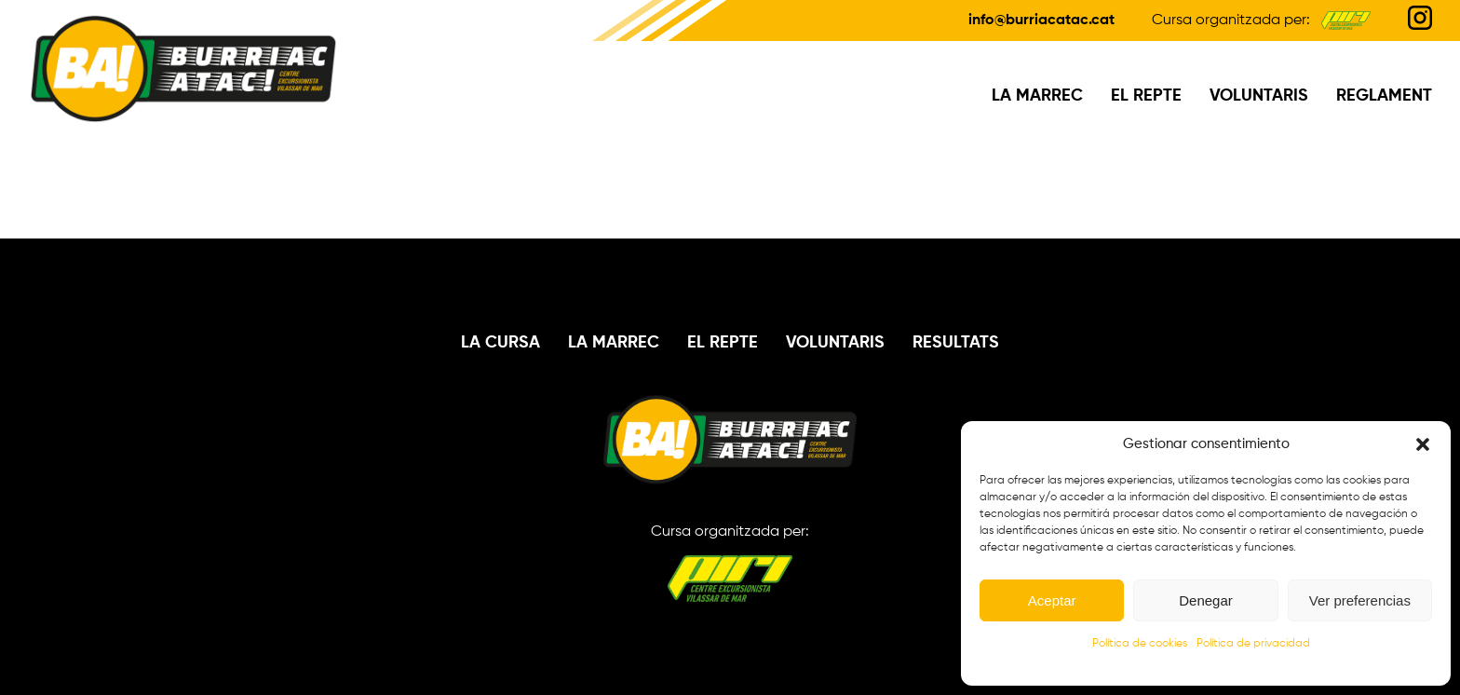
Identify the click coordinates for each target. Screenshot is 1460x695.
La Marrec (1037, 96)
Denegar (1206, 600)
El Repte (1146, 96)
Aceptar (1052, 600)
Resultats (955, 342)
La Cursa (500, 342)
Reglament (1384, 96)
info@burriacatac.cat (1041, 20)
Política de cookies (1139, 643)
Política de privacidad (1253, 643)
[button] (1422, 444)
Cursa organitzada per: (730, 563)
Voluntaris (1259, 96)
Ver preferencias (1360, 600)
